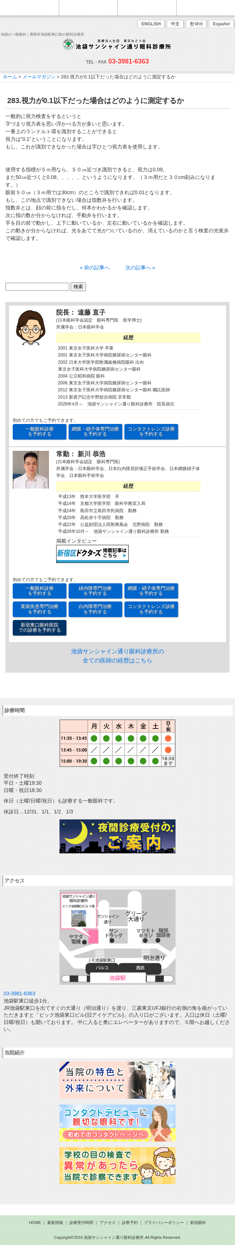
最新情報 (55, 1222)
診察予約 (130, 1222)
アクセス (108, 1222)
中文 (175, 23)
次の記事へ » (140, 267)
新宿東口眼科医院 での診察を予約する (39, 627)
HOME (35, 1222)
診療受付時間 (81, 1222)
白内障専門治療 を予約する (95, 609)
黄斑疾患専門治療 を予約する (39, 609)
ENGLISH (151, 23)
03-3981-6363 (128, 61)
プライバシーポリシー (164, 1222)
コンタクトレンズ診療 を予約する (151, 431)
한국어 (196, 23)
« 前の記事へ (95, 267)
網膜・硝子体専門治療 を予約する (95, 431)
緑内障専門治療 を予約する (95, 590)
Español (221, 23)
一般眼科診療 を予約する (39, 431)
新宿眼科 (198, 1222)
